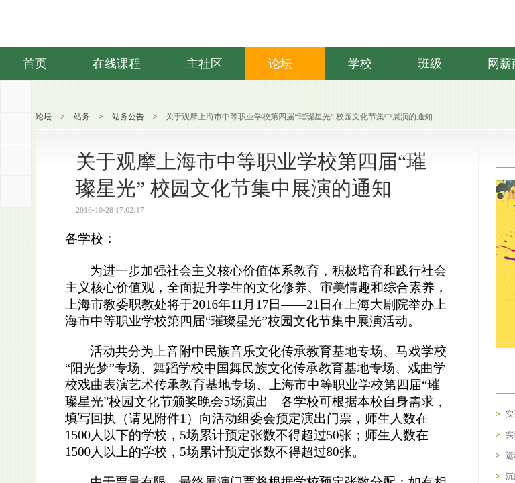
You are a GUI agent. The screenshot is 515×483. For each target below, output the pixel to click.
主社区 (204, 63)
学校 (360, 63)
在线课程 (117, 63)
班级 (430, 63)
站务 (82, 116)
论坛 (285, 63)
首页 (35, 63)
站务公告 (128, 116)
